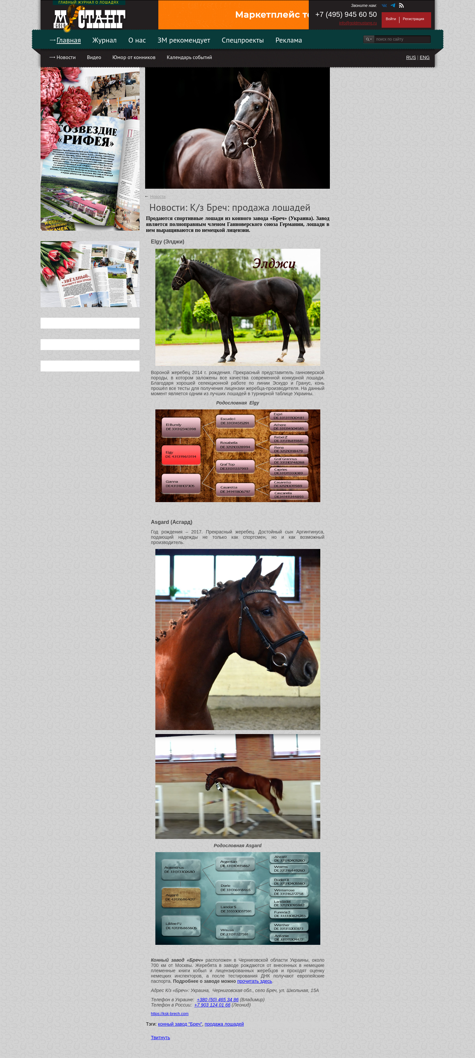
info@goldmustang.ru (358, 23)
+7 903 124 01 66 (212, 1005)
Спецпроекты (243, 40)
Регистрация (413, 19)
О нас (137, 40)
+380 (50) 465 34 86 (218, 999)
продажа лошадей (224, 1024)
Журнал (104, 40)
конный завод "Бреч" (180, 1024)
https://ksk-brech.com (170, 1013)
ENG (424, 57)
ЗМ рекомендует (184, 40)
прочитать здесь (254, 981)
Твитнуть (160, 1037)
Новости (66, 57)
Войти (391, 19)
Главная (69, 40)
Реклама (288, 40)
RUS (411, 57)
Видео (94, 57)
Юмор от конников (134, 57)
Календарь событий (189, 57)
